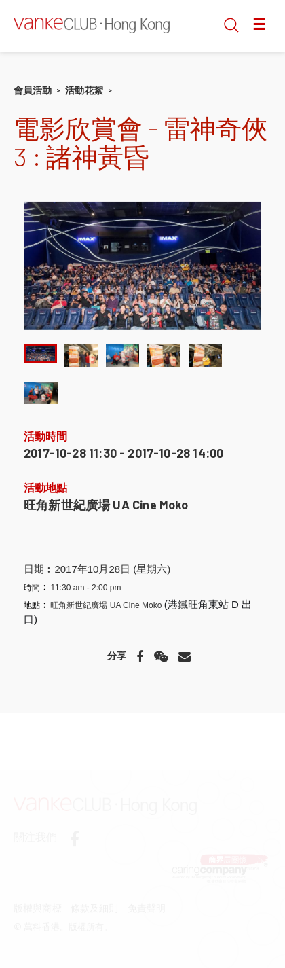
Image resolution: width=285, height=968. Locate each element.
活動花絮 (84, 90)
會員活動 (33, 90)
